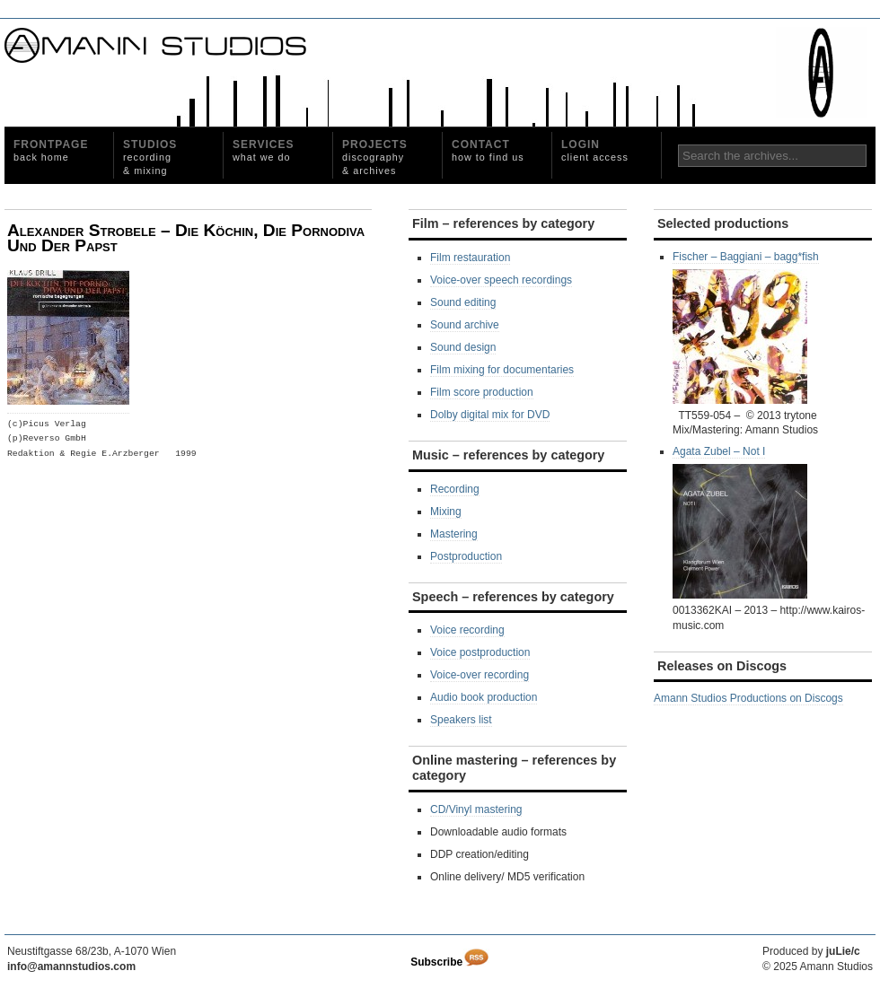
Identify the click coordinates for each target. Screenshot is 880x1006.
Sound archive (464, 325)
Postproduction (466, 556)
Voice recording (467, 630)
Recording (455, 489)
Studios (150, 157)
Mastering (454, 534)
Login (595, 150)
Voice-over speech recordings (501, 280)
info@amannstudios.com (71, 966)
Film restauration (470, 257)
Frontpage (50, 150)
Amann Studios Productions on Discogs (748, 698)
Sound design (463, 347)
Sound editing (463, 302)
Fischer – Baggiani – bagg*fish (746, 327)
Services (263, 150)
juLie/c (843, 951)
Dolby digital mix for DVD (490, 414)
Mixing (446, 511)
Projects (375, 157)
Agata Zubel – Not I (740, 522)
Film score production (481, 392)
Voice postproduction (480, 652)
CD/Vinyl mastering (476, 809)
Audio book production (483, 697)
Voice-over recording (479, 675)
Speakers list (461, 719)
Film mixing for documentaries (502, 369)
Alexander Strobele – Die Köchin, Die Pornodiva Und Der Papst (186, 238)
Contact (488, 150)
